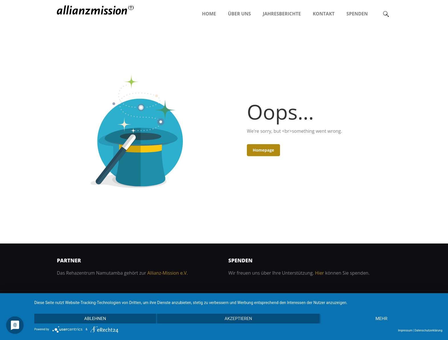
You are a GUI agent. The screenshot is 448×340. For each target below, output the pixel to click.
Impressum (405, 330)
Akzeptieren (238, 318)
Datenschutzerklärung (428, 330)
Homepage (263, 150)
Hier (319, 273)
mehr (381, 318)
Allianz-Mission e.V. (167, 273)
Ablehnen (95, 318)
